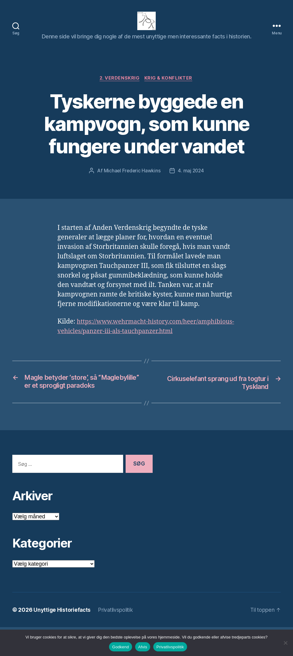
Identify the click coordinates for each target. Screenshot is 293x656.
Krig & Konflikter (169, 88)
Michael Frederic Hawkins (132, 180)
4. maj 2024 (191, 180)
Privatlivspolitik (170, 647)
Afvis (142, 647)
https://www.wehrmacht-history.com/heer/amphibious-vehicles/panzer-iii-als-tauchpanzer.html (138, 341)
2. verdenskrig (119, 88)
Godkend (120, 647)
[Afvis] (285, 643)
